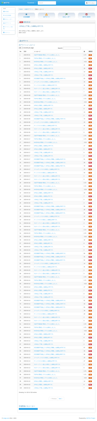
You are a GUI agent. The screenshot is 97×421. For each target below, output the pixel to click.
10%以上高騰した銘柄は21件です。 (44, 65)
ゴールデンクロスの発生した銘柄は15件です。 (47, 82)
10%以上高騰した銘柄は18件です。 (44, 240)
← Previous (53, 398)
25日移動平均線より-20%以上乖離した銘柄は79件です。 (50, 166)
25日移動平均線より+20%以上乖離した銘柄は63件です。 (50, 78)
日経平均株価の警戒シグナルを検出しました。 (47, 55)
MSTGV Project (90, 418)
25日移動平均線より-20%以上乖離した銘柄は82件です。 (50, 213)
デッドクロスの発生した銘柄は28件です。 (46, 314)
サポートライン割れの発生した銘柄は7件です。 (47, 92)
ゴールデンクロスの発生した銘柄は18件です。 (47, 310)
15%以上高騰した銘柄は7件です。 (44, 196)
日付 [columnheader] (25, 51)
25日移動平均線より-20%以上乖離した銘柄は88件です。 (50, 354)
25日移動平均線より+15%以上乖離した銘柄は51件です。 (50, 159)
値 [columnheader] (84, 51)
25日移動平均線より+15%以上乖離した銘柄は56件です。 (50, 206)
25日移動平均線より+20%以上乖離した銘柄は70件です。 (50, 119)
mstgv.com (6, 418)
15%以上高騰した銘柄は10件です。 (44, 68)
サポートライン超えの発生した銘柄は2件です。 (47, 88)
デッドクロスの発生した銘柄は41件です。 (46, 267)
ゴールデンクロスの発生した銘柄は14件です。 (47, 263)
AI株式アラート (29, 9)
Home (21, 9)
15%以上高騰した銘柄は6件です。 (44, 243)
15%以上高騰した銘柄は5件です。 (44, 149)
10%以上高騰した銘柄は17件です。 (44, 145)
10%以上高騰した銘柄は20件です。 (44, 193)
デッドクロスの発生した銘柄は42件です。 (46, 125)
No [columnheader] (20, 51)
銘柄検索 (23, 3)
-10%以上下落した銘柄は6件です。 (44, 152)
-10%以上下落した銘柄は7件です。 (44, 388)
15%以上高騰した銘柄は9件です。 (44, 108)
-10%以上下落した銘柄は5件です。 (44, 199)
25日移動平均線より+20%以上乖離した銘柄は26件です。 (50, 162)
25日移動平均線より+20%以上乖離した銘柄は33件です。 (50, 304)
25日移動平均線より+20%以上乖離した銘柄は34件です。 (50, 351)
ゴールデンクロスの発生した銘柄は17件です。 (47, 216)
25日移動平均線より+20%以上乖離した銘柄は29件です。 (50, 209)
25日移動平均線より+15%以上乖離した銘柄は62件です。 (50, 300)
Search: (69, 48)
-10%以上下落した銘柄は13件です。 (44, 112)
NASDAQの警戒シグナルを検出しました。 (46, 61)
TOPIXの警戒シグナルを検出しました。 (45, 58)
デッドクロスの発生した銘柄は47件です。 (46, 361)
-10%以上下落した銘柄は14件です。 (44, 71)
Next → (61, 398)
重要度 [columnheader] (90, 51)
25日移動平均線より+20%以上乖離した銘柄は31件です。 (50, 256)
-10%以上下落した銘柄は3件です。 (44, 75)
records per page (26, 48)
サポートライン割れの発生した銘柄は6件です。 (47, 132)
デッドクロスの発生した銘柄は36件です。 (46, 219)
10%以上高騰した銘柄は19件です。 (44, 105)
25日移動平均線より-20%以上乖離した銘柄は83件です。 (50, 260)
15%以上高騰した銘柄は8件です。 (44, 384)
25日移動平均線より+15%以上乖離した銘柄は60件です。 (50, 253)
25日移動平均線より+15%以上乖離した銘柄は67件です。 (50, 347)
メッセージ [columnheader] (37, 51)
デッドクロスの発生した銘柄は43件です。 (46, 172)
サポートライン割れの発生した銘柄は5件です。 (47, 179)
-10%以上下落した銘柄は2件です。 (44, 115)
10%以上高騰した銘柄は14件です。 (44, 381)
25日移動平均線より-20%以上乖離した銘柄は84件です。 (50, 307)
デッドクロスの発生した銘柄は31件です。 (46, 85)
